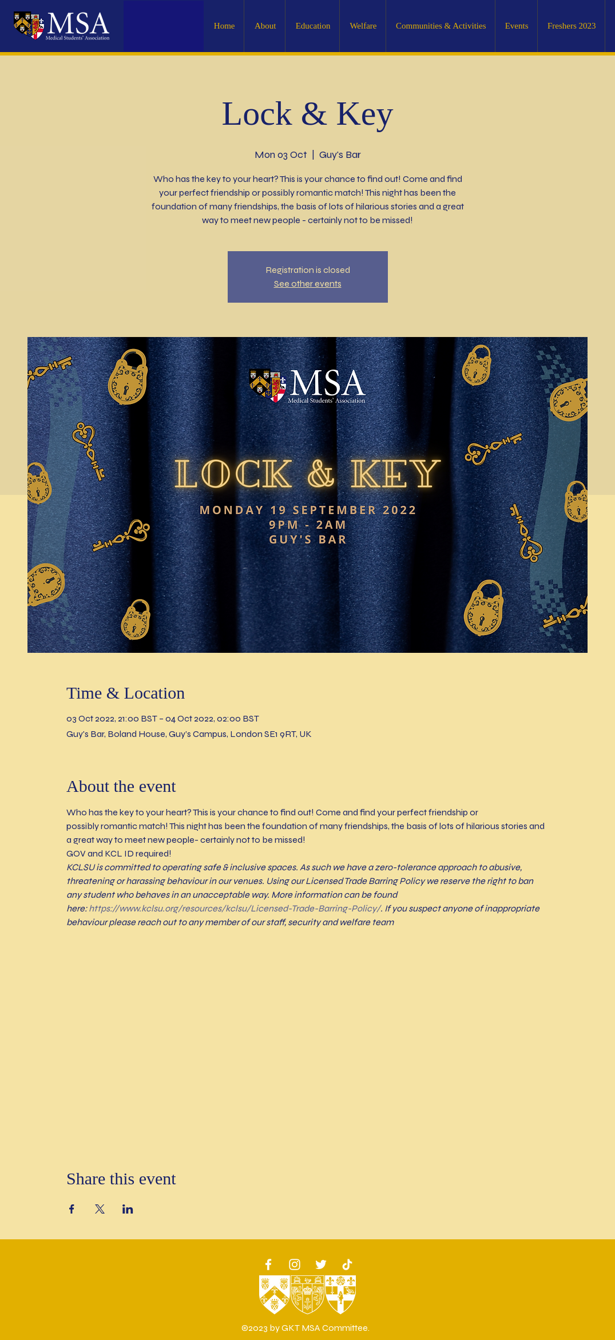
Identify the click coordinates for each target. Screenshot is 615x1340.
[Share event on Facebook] (71, 1209)
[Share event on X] (99, 1209)
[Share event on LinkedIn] (127, 1209)
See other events (308, 283)
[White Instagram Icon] (294, 1264)
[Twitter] (321, 1264)
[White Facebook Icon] (268, 1264)
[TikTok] (347, 1264)
